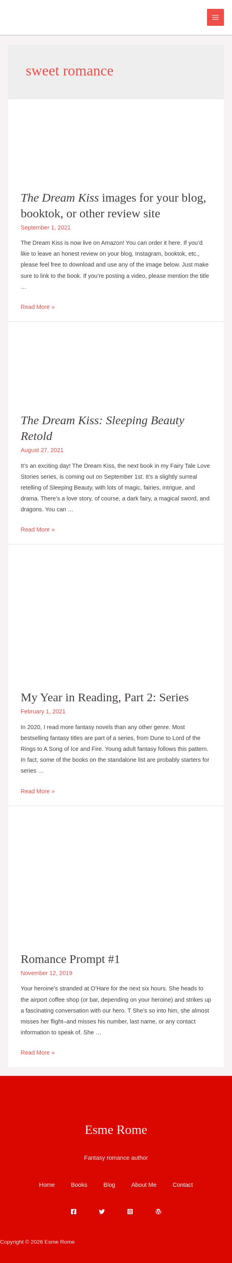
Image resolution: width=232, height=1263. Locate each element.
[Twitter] (102, 1212)
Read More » (37, 307)
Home (47, 1185)
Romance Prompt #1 (70, 958)
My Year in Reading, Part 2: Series (105, 697)
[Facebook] (74, 1212)
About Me (143, 1185)
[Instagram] (130, 1212)
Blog (109, 1185)
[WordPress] (158, 1212)
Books (79, 1185)
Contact (183, 1185)
